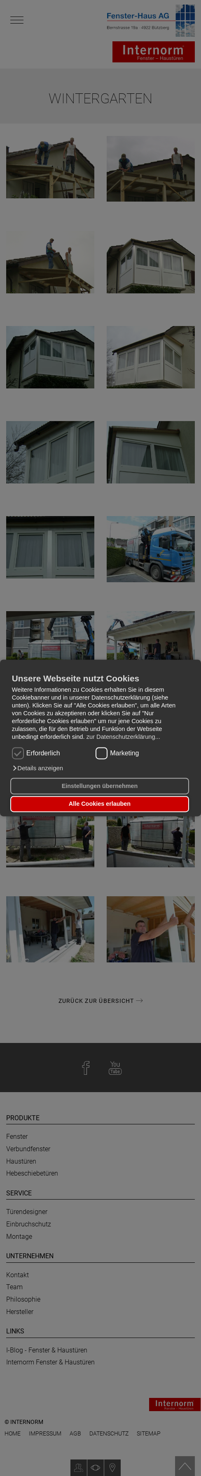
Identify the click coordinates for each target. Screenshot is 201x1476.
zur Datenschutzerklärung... (123, 737)
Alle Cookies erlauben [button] (100, 804)
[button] (37, 768)
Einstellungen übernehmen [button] (100, 786)
